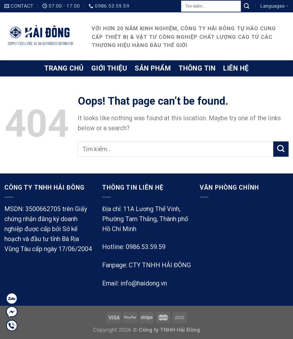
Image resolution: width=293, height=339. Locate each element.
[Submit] (247, 6)
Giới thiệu (109, 68)
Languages (274, 6)
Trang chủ (63, 68)
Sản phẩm (153, 68)
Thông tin (197, 68)
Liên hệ (236, 68)
